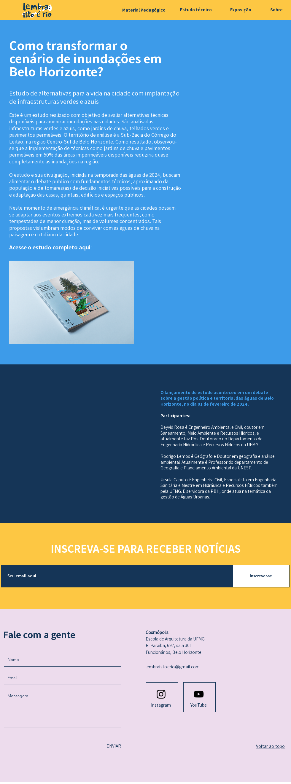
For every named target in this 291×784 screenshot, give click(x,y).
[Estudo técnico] (196, 9)
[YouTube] (199, 705)
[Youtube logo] (199, 694)
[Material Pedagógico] (144, 10)
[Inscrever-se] (261, 576)
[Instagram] (161, 705)
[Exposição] (241, 9)
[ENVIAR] (113, 746)
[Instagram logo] (161, 694)
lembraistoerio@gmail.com (173, 667)
